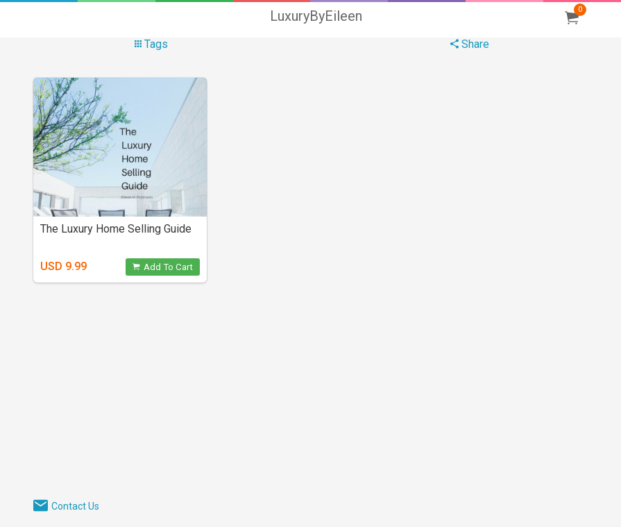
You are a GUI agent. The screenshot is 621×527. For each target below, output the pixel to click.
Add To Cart (163, 267)
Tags (151, 44)
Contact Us (75, 506)
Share (469, 44)
